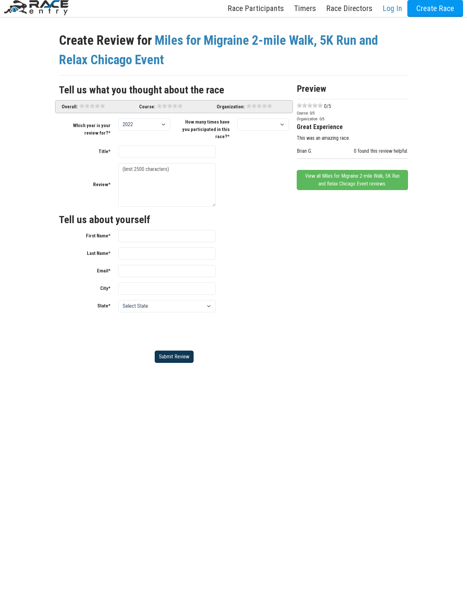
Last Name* (99, 253)
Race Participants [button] (256, 8)
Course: (147, 107)
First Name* (98, 236)
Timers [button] (305, 8)
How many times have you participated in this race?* (206, 129)
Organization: (231, 107)
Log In (392, 8)
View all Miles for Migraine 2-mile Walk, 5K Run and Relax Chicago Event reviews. (352, 180)
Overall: (70, 107)
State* (104, 306)
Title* (105, 151)
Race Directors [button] (349, 8)
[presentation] (167, 330)
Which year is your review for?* (92, 129)
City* (105, 288)
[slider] (92, 105)
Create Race (435, 8)
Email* (104, 271)
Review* (102, 184)
